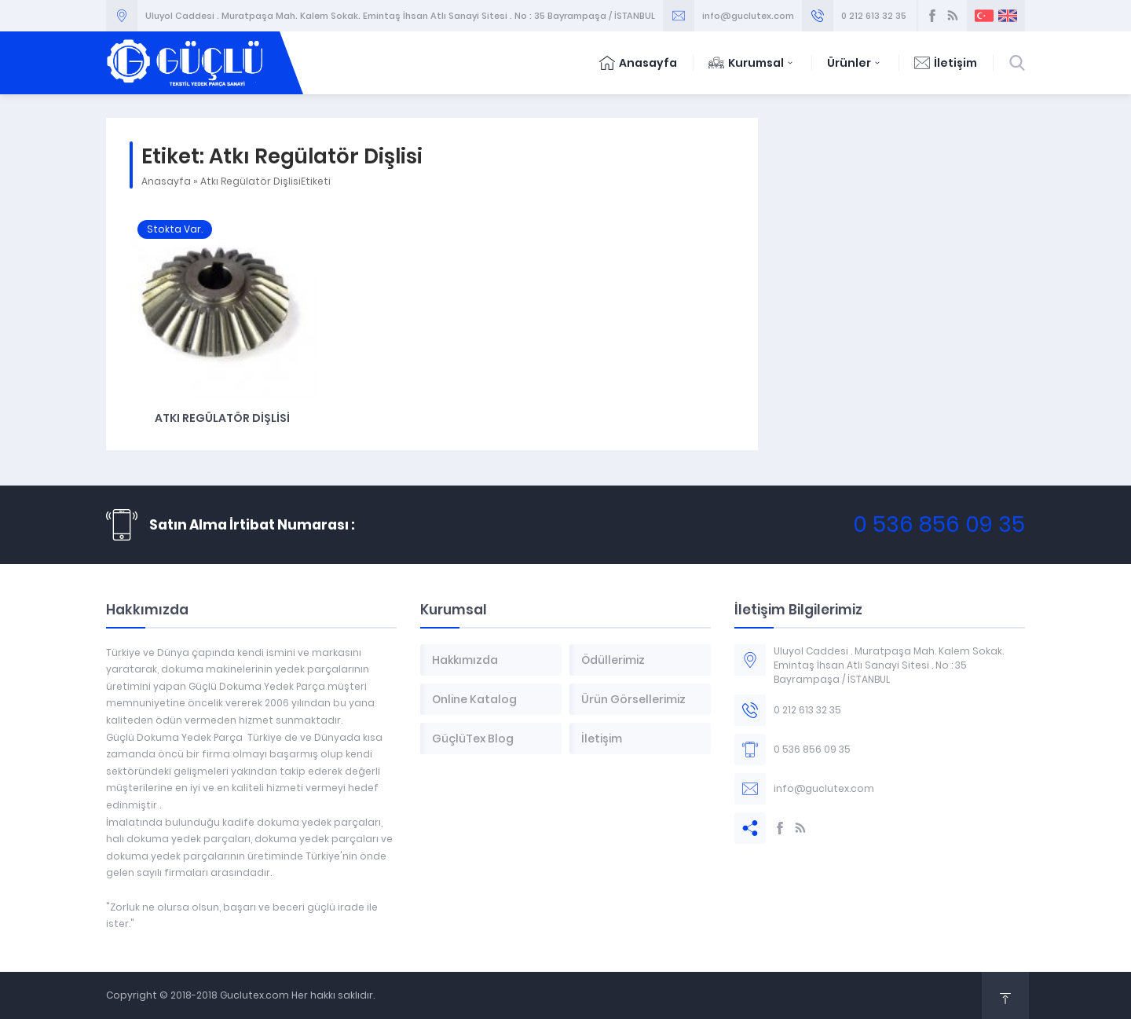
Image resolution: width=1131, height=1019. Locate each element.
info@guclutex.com (748, 15)
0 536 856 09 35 (939, 524)
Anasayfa (638, 63)
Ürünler (855, 63)
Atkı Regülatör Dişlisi (222, 418)
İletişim (945, 63)
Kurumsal (752, 63)
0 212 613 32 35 (873, 15)
